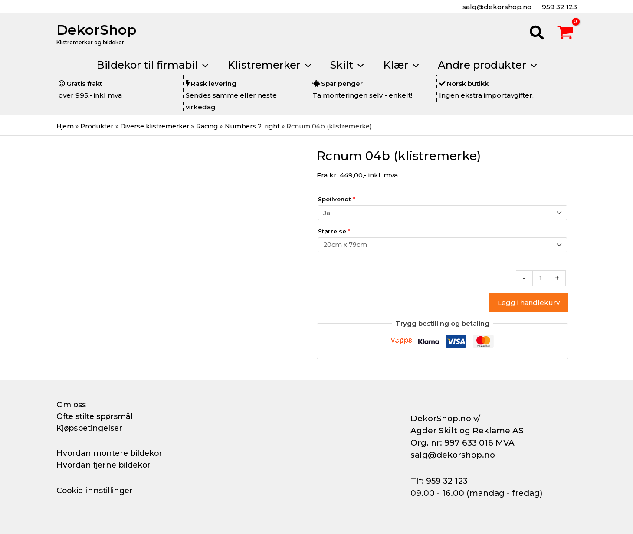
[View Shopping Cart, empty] (565, 34)
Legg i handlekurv (529, 302)
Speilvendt (336, 199)
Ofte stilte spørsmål (96, 416)
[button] (537, 33)
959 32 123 (558, 7)
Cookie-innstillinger (95, 490)
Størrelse (334, 231)
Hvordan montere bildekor (111, 453)
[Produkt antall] (540, 278)
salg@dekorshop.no (496, 7)
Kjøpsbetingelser (91, 428)
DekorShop (96, 29)
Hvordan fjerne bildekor (105, 465)
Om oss (71, 405)
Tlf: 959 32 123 (439, 481)
